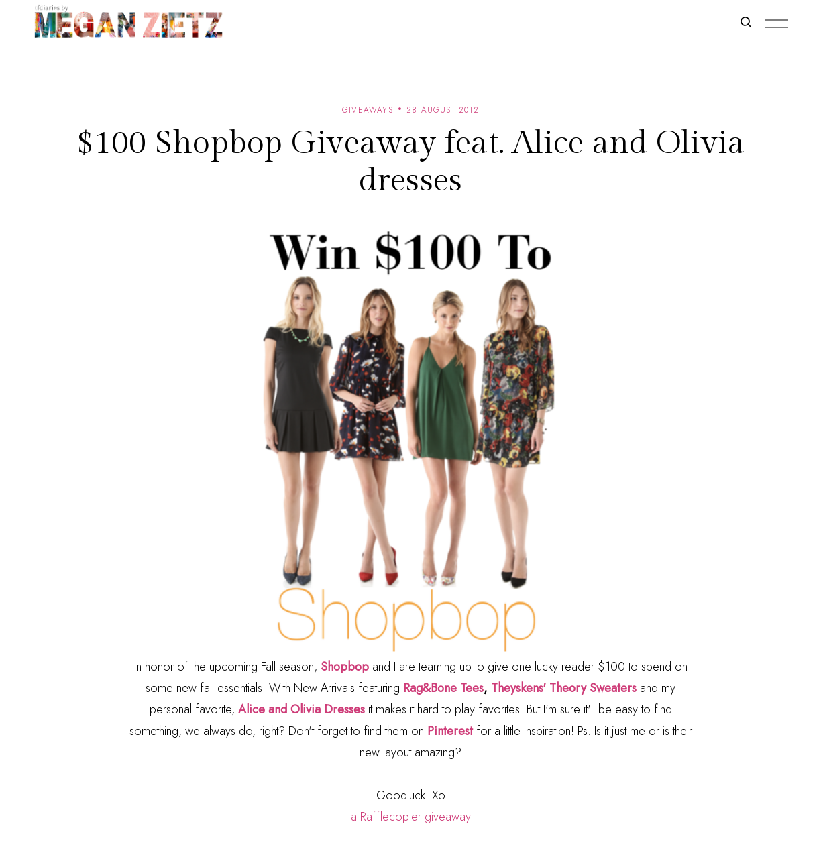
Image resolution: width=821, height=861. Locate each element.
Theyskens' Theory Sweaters (564, 688)
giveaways (367, 110)
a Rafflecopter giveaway (411, 816)
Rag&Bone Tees (443, 688)
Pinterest (451, 731)
